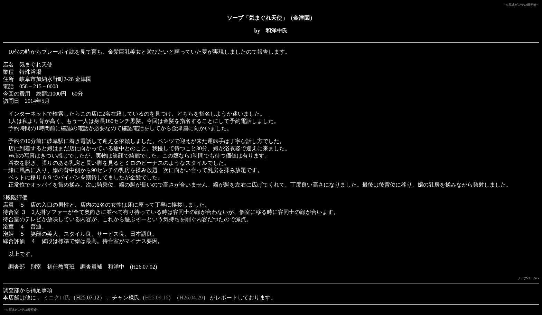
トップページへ (528, 278)
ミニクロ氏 (57, 297)
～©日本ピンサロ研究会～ (521, 5)
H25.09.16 (157, 297)
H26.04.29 (191, 297)
